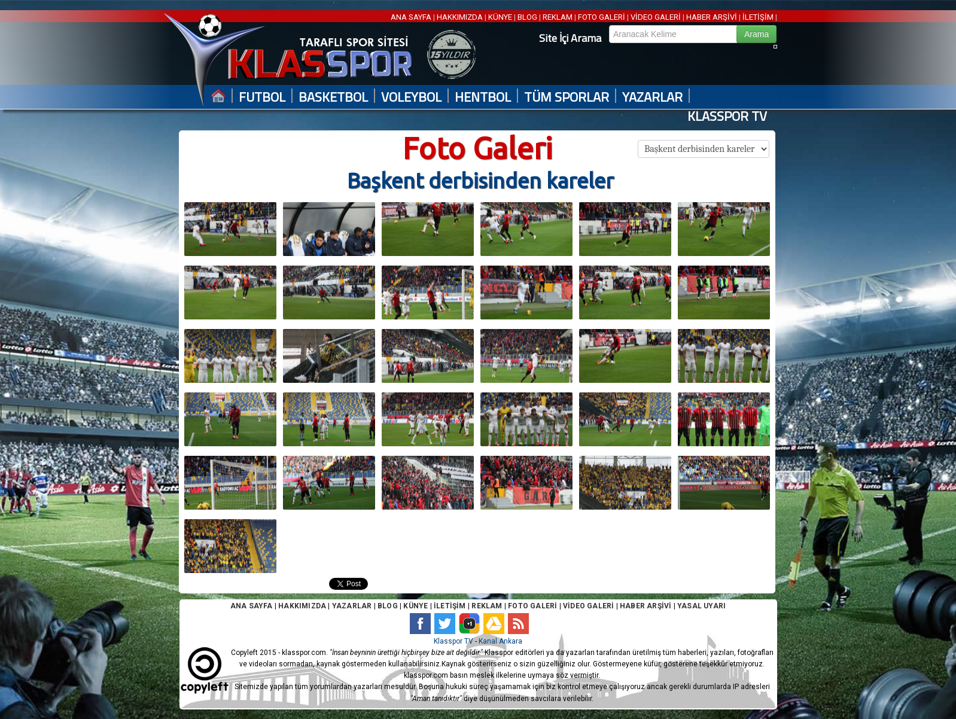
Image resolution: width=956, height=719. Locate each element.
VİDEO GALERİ (656, 17)
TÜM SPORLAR (566, 97)
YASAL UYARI (701, 606)
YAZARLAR (652, 97)
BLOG (527, 17)
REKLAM (558, 17)
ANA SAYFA (412, 17)
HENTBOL (483, 97)
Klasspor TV (453, 641)
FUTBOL (262, 97)
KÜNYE (500, 17)
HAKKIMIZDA (460, 17)
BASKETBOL (333, 97)
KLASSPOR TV (727, 116)
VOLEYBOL (411, 97)
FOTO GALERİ (601, 17)
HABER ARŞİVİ (711, 17)
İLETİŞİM (758, 17)
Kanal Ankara (500, 641)
